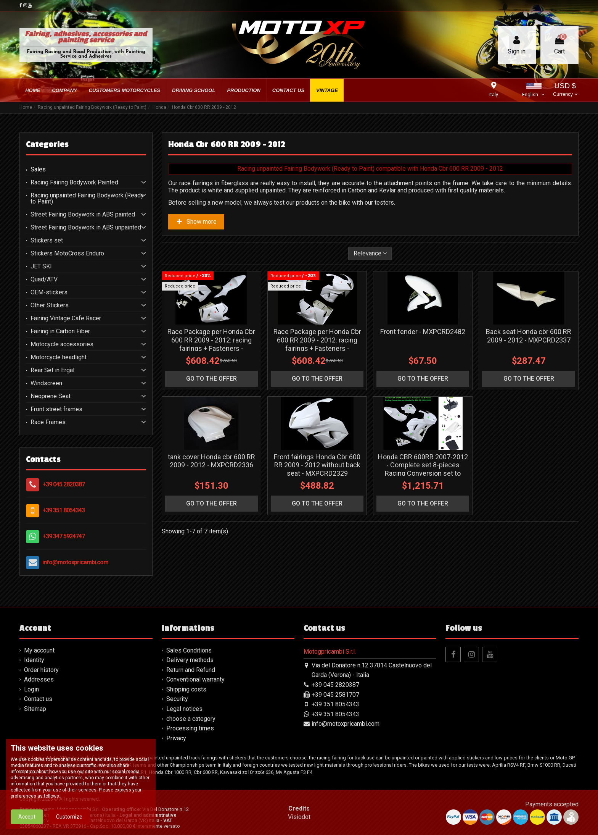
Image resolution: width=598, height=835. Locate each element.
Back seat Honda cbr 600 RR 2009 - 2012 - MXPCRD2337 (528, 362)
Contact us (38, 699)
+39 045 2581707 (335, 694)
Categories (47, 144)
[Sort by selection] (370, 253)
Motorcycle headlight (59, 357)
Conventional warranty (195, 679)
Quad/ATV (44, 279)
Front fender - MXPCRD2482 (422, 358)
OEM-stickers (49, 292)
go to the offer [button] (211, 405)
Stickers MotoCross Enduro (67, 253)
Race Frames (48, 422)
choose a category (190, 718)
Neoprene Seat (51, 396)
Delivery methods (190, 660)
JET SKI (41, 266)
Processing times (190, 728)
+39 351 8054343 (63, 510)
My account (39, 650)
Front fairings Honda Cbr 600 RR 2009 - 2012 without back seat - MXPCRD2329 (317, 518)
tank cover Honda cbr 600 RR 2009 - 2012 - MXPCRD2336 (211, 514)
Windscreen (46, 383)
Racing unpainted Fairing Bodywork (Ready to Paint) (87, 198)
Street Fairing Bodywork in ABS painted (83, 215)
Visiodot (299, 816)
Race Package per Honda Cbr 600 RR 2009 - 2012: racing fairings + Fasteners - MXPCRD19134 (317, 370)
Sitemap (35, 708)
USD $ (565, 90)
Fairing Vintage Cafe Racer (66, 318)
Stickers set (47, 240)
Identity (34, 660)
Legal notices (184, 708)
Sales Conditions (189, 650)
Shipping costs (186, 689)
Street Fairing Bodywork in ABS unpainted (86, 227)
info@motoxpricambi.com (75, 562)
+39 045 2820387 (63, 484)
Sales (38, 169)
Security (177, 699)
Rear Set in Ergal (52, 370)
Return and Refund (190, 669)
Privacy (176, 738)
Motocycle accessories (62, 344)
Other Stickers (50, 305)
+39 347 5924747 (63, 536)
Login (31, 689)
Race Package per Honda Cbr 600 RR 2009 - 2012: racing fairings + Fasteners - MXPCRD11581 (211, 370)
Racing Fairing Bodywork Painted (74, 182)
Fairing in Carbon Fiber (60, 331)
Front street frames (56, 409)
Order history (41, 669)
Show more (196, 221)
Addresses (39, 679)
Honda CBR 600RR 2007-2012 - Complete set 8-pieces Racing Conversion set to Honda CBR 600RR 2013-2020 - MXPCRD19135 (423, 526)
